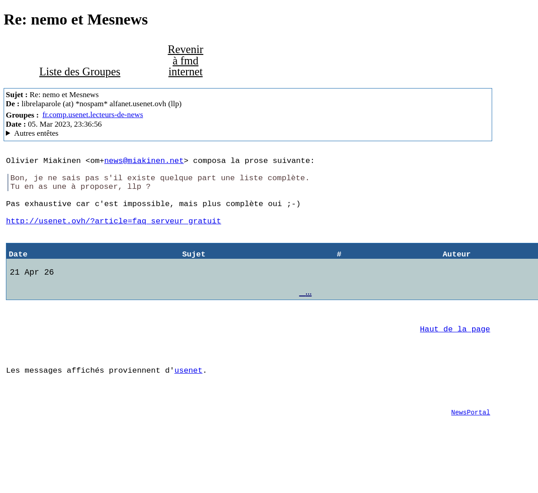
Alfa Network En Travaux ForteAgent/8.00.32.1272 (248, 133)
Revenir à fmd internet (185, 60)
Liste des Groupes (79, 71)
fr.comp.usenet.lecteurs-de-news (92, 114)
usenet (188, 403)
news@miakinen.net (144, 162)
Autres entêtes (36, 133)
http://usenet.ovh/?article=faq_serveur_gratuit (113, 235)
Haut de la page (455, 356)
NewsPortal (470, 451)
